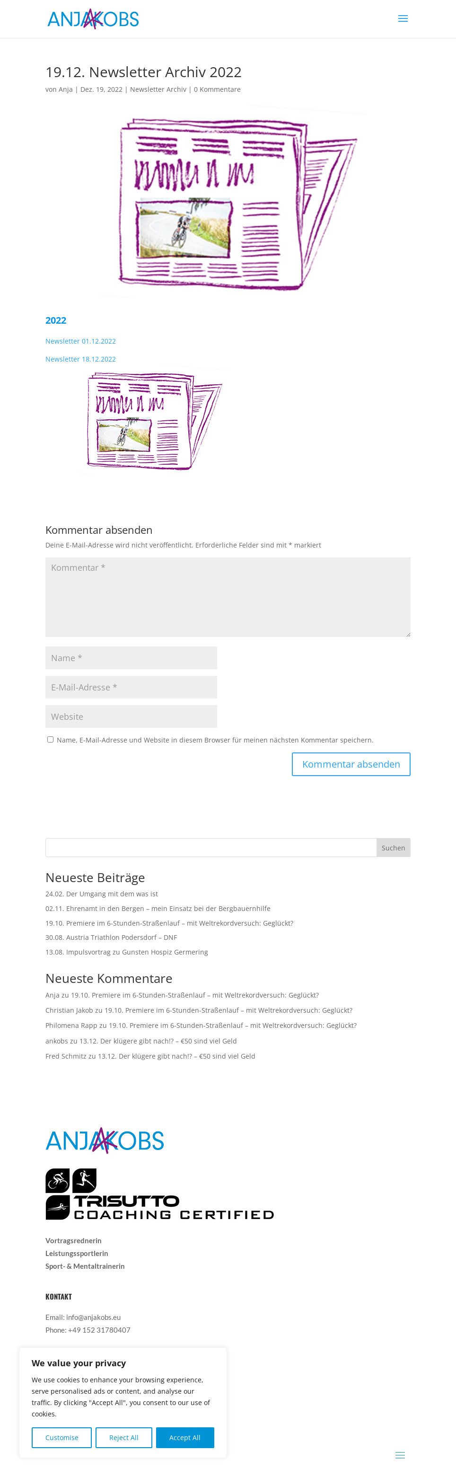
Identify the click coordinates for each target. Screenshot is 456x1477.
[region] (123, 1402)
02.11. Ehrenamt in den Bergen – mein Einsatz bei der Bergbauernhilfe (158, 908)
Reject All (124, 1437)
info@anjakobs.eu (93, 1317)
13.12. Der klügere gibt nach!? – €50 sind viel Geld (158, 1040)
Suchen (393, 847)
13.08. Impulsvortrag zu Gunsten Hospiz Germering (126, 951)
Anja (66, 89)
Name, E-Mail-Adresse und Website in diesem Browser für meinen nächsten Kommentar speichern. (215, 739)
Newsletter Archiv (158, 89)
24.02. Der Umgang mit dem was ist (101, 893)
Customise (62, 1437)
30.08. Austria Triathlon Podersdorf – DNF (111, 937)
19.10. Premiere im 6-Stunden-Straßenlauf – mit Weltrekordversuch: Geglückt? (169, 923)
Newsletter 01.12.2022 (80, 340)
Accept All (185, 1437)
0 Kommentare (217, 89)
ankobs (56, 1040)
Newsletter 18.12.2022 (80, 358)
